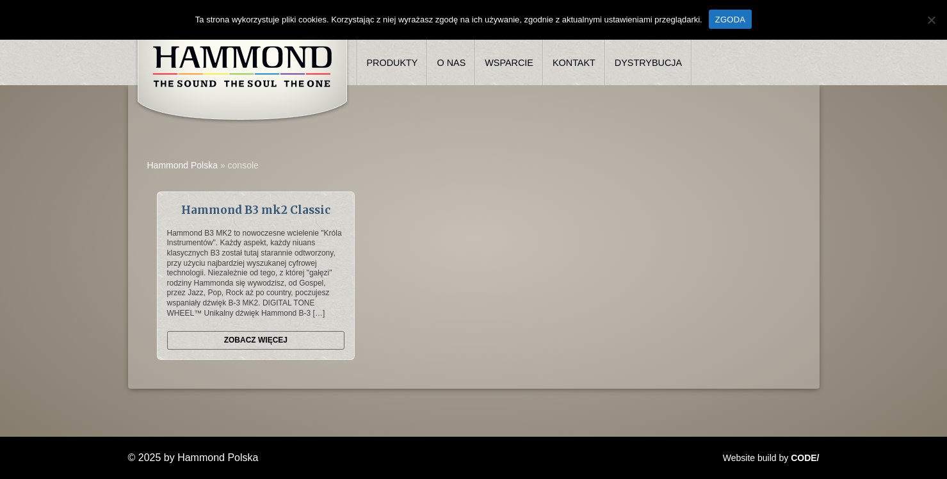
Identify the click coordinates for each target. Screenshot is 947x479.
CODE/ (805, 458)
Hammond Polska (182, 165)
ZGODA (730, 19)
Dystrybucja (648, 63)
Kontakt (574, 63)
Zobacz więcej (255, 340)
